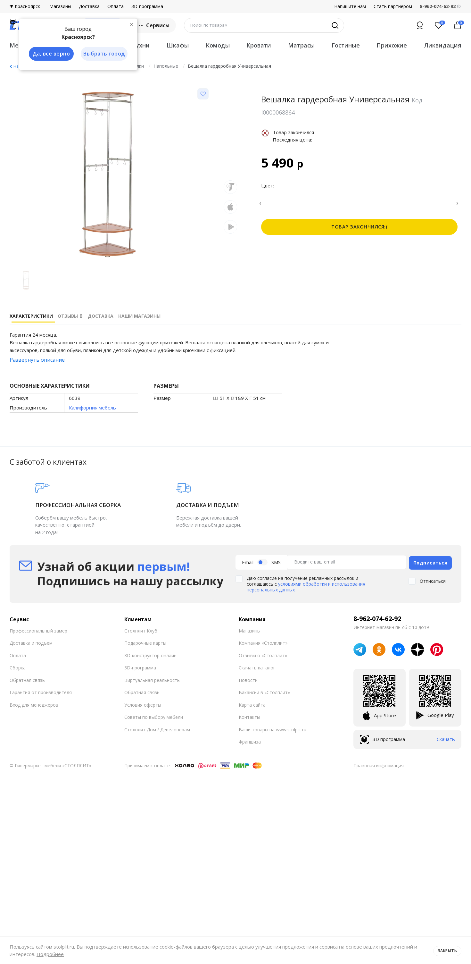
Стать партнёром (393, 6)
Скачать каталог (257, 666)
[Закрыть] (131, 24)
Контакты (249, 716)
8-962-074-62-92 (377, 617)
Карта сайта (252, 704)
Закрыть (446, 950)
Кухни (141, 45)
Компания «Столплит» (263, 642)
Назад (19, 66)
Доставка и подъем (31, 642)
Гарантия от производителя (41, 691)
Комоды (218, 45)
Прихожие (391, 45)
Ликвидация (442, 45)
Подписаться (430, 561)
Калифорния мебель (92, 407)
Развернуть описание (37, 359)
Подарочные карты (145, 642)
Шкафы (178, 45)
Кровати (258, 45)
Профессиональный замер (38, 629)
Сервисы (153, 25)
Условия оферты (142, 704)
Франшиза (250, 740)
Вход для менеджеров (34, 704)
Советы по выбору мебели (153, 716)
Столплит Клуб (140, 629)
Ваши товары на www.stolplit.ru (272, 728)
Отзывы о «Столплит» (263, 654)
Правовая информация (378, 764)
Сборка (18, 666)
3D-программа (147, 6)
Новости (248, 679)
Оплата (115, 6)
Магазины (60, 6)
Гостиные (346, 45)
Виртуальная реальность (152, 679)
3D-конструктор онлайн (150, 654)
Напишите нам (350, 6)
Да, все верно (50, 53)
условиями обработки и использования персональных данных (306, 585)
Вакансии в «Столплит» (264, 691)
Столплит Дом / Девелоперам (157, 728)
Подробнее (50, 954)
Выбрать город (104, 53)
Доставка (89, 6)
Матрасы (301, 45)
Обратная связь (27, 679)
